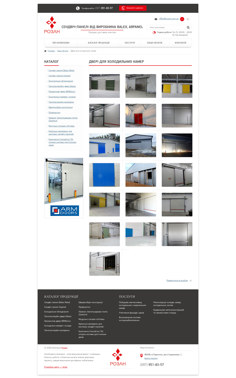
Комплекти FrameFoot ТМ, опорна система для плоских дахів (62, 142)
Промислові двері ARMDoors (62, 92)
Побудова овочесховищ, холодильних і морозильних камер (132, 305)
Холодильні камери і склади (62, 97)
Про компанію (61, 43)
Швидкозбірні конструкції (61, 107)
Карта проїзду (151, 358)
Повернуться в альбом (177, 281)
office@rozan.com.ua (169, 19)
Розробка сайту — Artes (55, 367)
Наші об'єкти (154, 43)
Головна (51, 51)
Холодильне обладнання (61, 81)
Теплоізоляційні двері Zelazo (62, 86)
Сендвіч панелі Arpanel (59, 76)
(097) (105, 8)
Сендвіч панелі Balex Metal (61, 71)
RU (188, 19)
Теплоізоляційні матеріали (61, 102)
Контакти (180, 43)
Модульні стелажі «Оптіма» (62, 126)
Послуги (130, 43)
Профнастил (54, 113)
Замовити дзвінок (134, 8)
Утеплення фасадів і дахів (131, 313)
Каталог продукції (98, 43)
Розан (64, 348)
